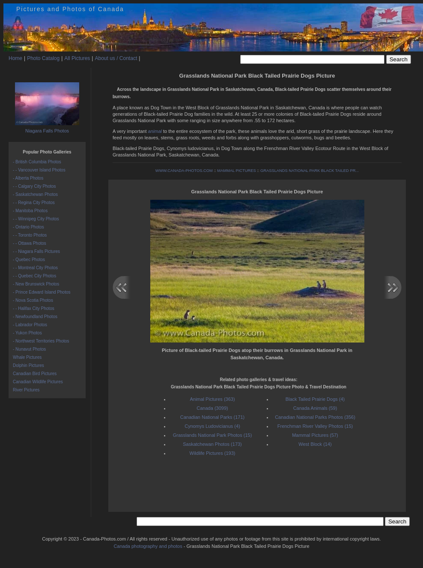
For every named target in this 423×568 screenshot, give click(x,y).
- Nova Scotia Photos (33, 300)
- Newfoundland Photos (35, 316)
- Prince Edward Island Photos (42, 292)
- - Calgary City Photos (34, 186)
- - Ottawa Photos (29, 243)
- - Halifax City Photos (33, 308)
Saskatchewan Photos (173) (212, 444)
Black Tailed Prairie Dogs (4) (315, 399)
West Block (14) (314, 444)
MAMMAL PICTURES (236, 170)
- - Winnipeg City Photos (36, 218)
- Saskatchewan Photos (35, 194)
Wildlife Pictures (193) (212, 453)
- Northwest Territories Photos (41, 341)
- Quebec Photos (29, 259)
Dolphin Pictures (28, 365)
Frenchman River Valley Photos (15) (315, 426)
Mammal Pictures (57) (315, 435)
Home (15, 58)
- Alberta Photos (28, 178)
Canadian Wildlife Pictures (38, 381)
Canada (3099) (212, 408)
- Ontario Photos (28, 227)
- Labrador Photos (30, 324)
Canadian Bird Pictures (35, 373)
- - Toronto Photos (30, 235)
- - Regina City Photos (34, 202)
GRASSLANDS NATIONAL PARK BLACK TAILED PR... (309, 170)
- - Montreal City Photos (35, 267)
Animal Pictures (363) (212, 399)
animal (155, 131)
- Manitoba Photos (30, 210)
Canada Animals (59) (315, 408)
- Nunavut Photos (29, 349)
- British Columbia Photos (37, 161)
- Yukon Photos (27, 333)
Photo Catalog (43, 58)
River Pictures (26, 390)
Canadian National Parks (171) (212, 417)
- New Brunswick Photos (36, 284)
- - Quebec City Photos (34, 275)
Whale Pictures (27, 357)
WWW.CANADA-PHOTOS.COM (184, 170)
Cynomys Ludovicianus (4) (212, 426)
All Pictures (77, 58)
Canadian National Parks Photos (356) (315, 417)
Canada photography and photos (147, 546)
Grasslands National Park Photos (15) (212, 435)
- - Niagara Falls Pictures (36, 251)
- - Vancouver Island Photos (39, 170)
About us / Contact (116, 58)
